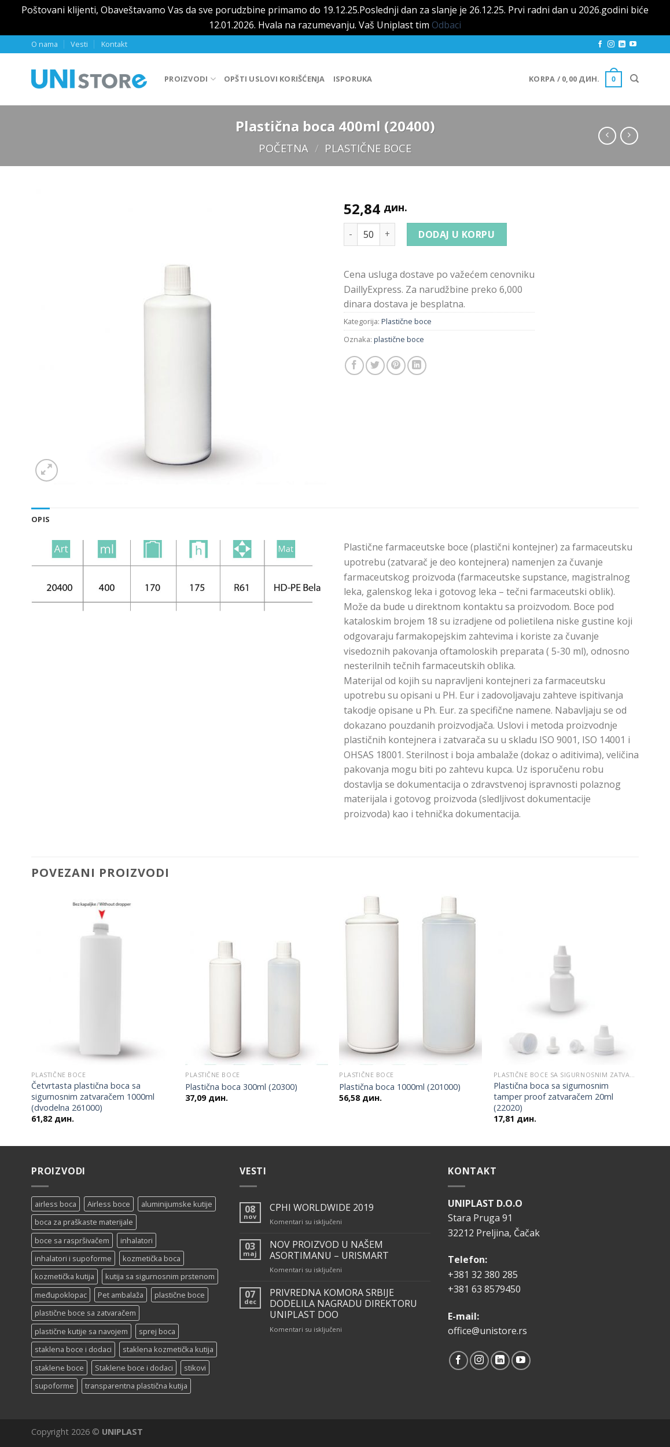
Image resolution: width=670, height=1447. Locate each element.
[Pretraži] (634, 79)
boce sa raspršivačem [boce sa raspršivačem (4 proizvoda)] (72, 1240)
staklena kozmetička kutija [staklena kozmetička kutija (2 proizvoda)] (168, 1349)
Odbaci (446, 25)
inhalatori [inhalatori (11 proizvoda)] (136, 1240)
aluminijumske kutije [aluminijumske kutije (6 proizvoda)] (176, 1204)
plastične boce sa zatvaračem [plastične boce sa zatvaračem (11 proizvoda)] (85, 1313)
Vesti (79, 44)
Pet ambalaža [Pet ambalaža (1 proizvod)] (120, 1295)
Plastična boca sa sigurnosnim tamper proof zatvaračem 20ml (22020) (553, 1096)
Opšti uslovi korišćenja (274, 79)
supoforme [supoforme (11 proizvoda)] (54, 1385)
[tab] (40, 519)
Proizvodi (190, 79)
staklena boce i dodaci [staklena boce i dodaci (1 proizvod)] (73, 1349)
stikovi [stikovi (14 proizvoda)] (195, 1367)
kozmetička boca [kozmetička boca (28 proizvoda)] (152, 1258)
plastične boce (399, 339)
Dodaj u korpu (456, 234)
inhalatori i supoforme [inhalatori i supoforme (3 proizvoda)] (73, 1258)
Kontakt (114, 44)
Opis (40, 519)
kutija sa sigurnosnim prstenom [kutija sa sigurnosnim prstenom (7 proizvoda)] (160, 1276)
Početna (283, 148)
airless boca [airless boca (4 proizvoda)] (55, 1204)
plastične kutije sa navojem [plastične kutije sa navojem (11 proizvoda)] (81, 1331)
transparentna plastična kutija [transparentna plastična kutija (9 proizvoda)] (136, 1385)
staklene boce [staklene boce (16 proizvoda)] (59, 1367)
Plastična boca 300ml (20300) (241, 1087)
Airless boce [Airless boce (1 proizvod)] (108, 1204)
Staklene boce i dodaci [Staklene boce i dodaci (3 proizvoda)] (134, 1367)
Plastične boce (368, 148)
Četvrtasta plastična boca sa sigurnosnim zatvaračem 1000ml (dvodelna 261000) (92, 1096)
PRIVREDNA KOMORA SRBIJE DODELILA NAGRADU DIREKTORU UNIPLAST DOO (343, 1304)
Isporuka (353, 79)
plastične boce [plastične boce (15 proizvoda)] (179, 1295)
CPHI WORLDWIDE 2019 (322, 1207)
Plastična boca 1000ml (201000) (400, 1087)
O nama (44, 44)
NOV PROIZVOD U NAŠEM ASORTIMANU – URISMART (329, 1250)
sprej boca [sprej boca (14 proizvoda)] (157, 1331)
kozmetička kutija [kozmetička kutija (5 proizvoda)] (64, 1276)
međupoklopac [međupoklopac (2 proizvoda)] (61, 1295)
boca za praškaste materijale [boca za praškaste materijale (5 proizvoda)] (84, 1222)
